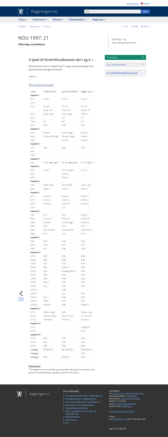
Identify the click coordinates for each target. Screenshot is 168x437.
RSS (66, 423)
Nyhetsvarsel (71, 420)
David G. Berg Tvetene (130, 398)
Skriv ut (147, 26)
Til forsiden (112, 57)
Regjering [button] (98, 19)
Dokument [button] (39, 19)
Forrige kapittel (21, 299)
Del (126, 26)
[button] (34, 26)
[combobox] (112, 11)
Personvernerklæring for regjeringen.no (82, 402)
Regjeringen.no (42, 12)
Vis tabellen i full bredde (42, 85)
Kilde (135, 26)
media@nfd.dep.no (117, 419)
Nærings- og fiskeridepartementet (124, 41)
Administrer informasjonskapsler (79, 405)
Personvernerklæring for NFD (121, 411)
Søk (145, 11)
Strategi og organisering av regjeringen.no (83, 395)
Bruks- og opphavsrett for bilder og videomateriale (80, 412)
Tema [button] (21, 19)
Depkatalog (126, 406)
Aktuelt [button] (57, 19)
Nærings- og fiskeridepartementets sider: (126, 393)
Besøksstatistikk (72, 417)
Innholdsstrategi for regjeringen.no (80, 399)
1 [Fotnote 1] (92, 60)
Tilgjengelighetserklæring (76, 408)
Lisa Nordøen (131, 396)
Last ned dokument (116, 64)
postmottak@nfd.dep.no (125, 403)
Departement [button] (77, 19)
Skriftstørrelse (132, 3)
